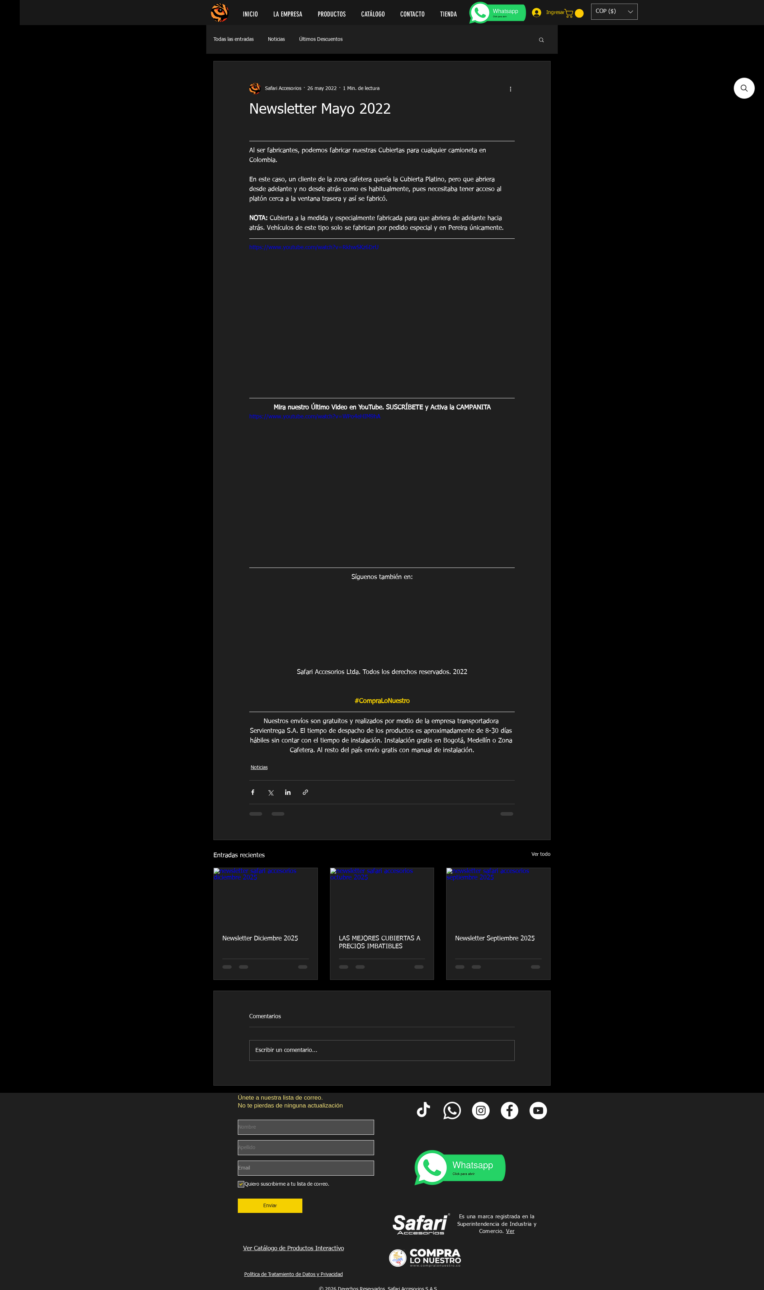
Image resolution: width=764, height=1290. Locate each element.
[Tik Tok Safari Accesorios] (423, 1110)
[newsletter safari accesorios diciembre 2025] (265, 897)
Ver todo (541, 854)
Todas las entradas (233, 39)
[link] (575, 13)
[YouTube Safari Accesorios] (538, 1110)
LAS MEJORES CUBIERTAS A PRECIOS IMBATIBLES (379, 942)
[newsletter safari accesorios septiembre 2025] (498, 897)
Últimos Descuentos (321, 39)
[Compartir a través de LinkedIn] (287, 792)
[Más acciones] (510, 88)
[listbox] (614, 12)
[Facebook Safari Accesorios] (509, 1110)
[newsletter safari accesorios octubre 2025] (382, 897)
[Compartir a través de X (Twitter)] (270, 792)
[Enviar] (270, 1206)
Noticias (276, 39)
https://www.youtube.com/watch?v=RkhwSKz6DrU (314, 248)
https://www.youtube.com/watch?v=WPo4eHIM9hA (315, 417)
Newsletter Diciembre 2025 (260, 938)
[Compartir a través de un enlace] (305, 792)
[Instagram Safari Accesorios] (481, 1110)
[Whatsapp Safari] (452, 1110)
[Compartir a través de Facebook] (252, 792)
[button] (614, 12)
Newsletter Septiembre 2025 (495, 938)
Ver (510, 1231)
